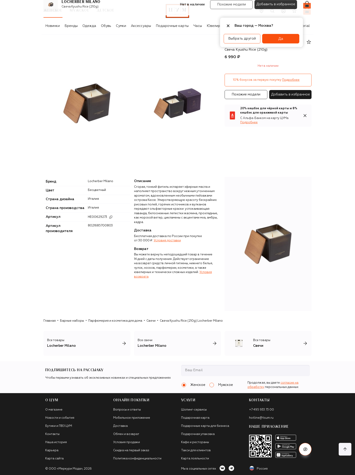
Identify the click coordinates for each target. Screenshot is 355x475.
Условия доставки (167, 240)
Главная (49, 320)
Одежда (89, 26)
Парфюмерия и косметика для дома (115, 320)
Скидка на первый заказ (131, 450)
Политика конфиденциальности (137, 458)
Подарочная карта (195, 417)
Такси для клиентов (196, 450)
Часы (197, 26)
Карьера (51, 450)
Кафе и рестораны (195, 442)
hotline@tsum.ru (261, 417)
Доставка (120, 426)
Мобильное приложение (131, 417)
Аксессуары (141, 26)
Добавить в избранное (290, 94)
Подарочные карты (172, 26)
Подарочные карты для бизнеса (205, 426)
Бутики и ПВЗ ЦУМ (58, 426)
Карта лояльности (195, 458)
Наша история (56, 442)
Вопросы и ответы (127, 409)
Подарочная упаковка (198, 434)
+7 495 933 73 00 (261, 409)
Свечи (151, 320)
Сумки (121, 26)
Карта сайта (54, 458)
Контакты (52, 434)
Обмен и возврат (126, 434)
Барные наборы (72, 320)
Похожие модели (246, 94)
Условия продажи (126, 442)
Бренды (71, 26)
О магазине (53, 409)
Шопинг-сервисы (194, 409)
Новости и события (59, 417)
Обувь (106, 26)
